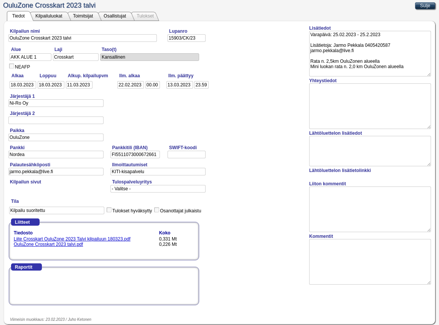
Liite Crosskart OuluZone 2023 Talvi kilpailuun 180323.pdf (72, 239)
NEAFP (22, 67)
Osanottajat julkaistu (180, 210)
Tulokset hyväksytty (132, 210)
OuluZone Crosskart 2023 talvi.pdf (48, 244)
